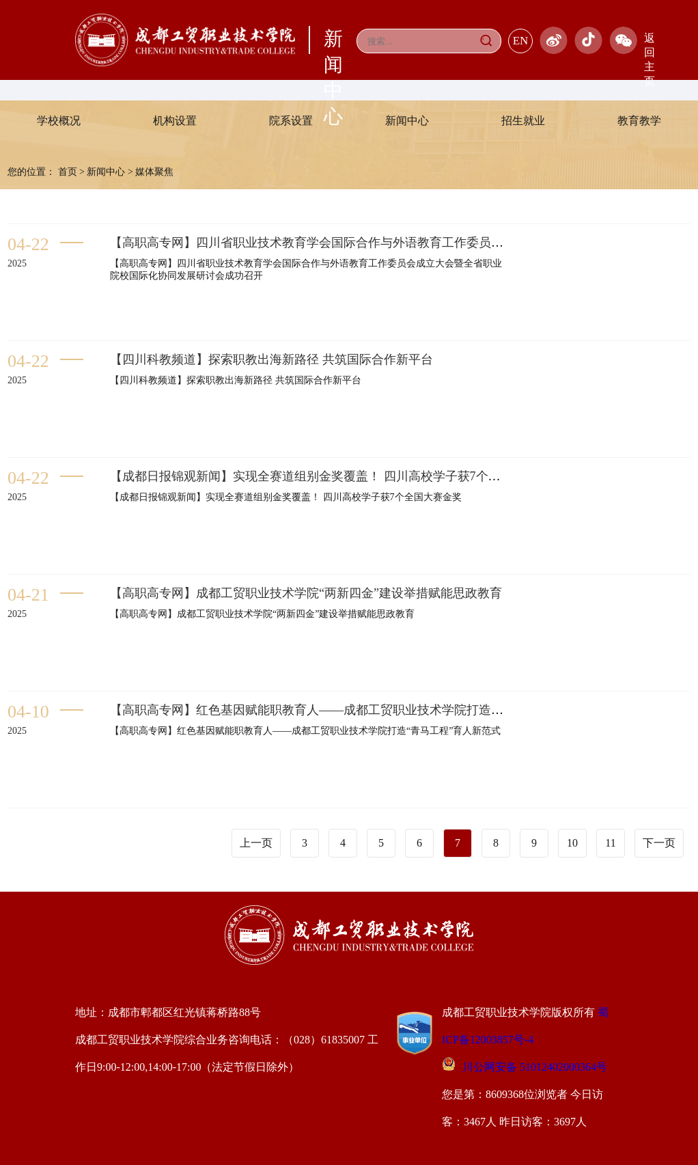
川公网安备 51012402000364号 (524, 1067)
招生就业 (523, 120)
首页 (67, 172)
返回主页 (649, 59)
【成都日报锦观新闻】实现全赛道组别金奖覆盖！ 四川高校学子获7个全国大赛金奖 (336, 476)
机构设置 (175, 120)
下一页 (659, 843)
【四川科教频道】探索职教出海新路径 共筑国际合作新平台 (271, 359)
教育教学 (639, 120)
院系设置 (291, 120)
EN (521, 40)
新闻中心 (407, 120)
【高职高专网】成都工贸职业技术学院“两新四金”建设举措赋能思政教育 (306, 593)
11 (610, 843)
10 (572, 843)
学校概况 (59, 120)
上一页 (256, 843)
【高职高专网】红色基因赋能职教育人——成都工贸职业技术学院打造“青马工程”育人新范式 (361, 710)
